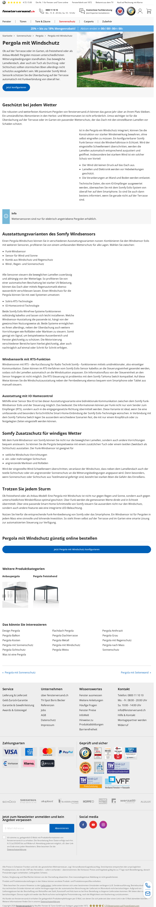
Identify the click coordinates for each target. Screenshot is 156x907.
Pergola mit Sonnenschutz (17, 645)
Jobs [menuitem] (43, 710)
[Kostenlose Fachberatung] (95, 11)
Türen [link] (23, 21)
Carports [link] (89, 21)
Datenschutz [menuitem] (48, 720)
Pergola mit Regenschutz (117, 640)
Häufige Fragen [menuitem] (88, 705)
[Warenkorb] (148, 11)
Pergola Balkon (11, 635)
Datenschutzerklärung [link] (50, 901)
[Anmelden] (140, 11)
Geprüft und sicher (93, 743)
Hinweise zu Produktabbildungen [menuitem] (91, 722)
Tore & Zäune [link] (42, 21)
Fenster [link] (6, 21)
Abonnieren (62, 828)
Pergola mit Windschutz (66, 645)
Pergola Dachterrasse (65, 635)
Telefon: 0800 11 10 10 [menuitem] (130, 695)
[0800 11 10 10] (57, 11)
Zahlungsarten (13, 743)
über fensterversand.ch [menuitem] (54, 695)
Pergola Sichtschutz (14, 649)
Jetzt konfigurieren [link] (16, 87)
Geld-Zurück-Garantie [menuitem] (15, 700)
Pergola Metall (60, 640)
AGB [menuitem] (43, 715)
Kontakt (124, 689)
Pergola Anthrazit (112, 630)
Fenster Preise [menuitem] (87, 710)
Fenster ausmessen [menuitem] (90, 695)
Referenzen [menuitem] (47, 705)
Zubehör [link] (107, 21)
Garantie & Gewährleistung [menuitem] (18, 705)
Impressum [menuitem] (47, 725)
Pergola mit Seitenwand (135, 672)
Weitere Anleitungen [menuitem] (91, 700)
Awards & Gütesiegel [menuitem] (14, 710)
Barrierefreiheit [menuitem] (88, 729)
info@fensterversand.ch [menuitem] (132, 710)
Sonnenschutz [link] (67, 21)
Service (7, 689)
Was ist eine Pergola (14, 654)
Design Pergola (11, 630)
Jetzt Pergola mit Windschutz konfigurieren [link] (77, 549)
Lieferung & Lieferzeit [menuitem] (14, 695)
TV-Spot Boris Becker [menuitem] (53, 700)
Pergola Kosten (11, 640)
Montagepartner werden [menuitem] (132, 720)
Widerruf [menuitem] (123, 725)
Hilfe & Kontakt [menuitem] (126, 715)
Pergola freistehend (45, 576)
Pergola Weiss (60, 649)
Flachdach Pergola (63, 630)
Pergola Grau (110, 635)
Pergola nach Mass (113, 645)
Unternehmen (51, 689)
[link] (17, 2)
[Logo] (18, 11)
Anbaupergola (11, 576)
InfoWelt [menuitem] (84, 715)
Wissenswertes (90, 689)
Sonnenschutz (111, 649)
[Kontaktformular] (148, 894)
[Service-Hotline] (148, 886)
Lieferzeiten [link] (46, 885)
